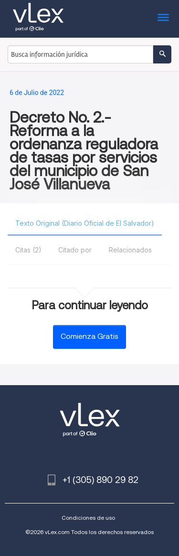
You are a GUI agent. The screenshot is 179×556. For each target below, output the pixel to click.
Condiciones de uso (88, 517)
